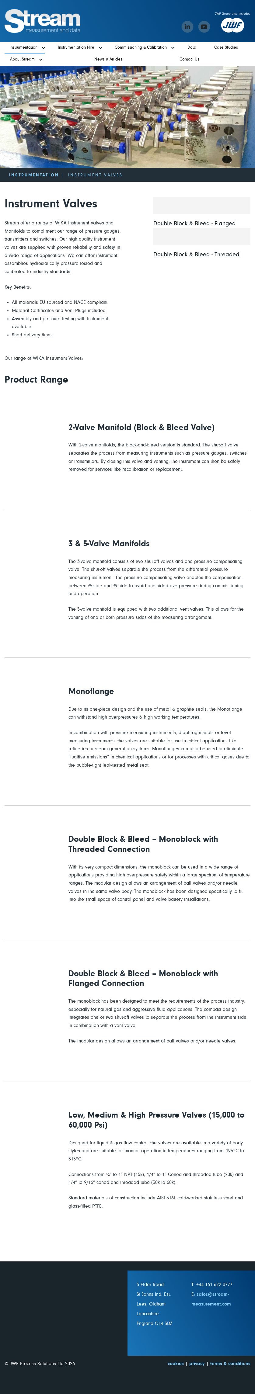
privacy (197, 1363)
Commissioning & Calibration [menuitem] (141, 47)
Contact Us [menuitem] (189, 59)
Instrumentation (34, 175)
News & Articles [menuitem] (108, 59)
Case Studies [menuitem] (226, 47)
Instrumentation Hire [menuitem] (76, 47)
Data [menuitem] (191, 47)
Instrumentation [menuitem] (23, 47)
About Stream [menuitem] (22, 59)
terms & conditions (230, 1363)
